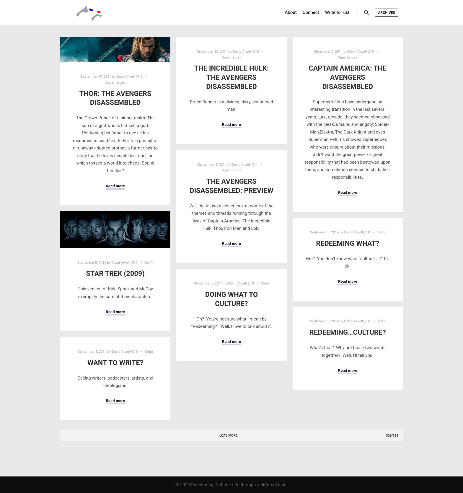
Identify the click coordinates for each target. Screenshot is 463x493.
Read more (115, 186)
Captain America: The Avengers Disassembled (348, 77)
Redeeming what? (347, 243)
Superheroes (115, 82)
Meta (381, 232)
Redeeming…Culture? (347, 332)
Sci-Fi (149, 263)
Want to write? (115, 363)
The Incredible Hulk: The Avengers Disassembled (231, 77)
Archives (386, 13)
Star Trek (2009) (115, 273)
